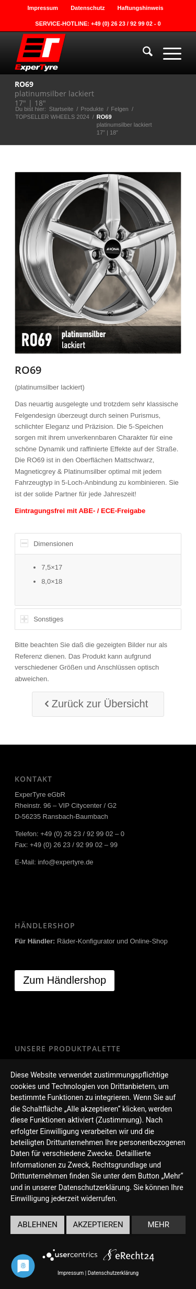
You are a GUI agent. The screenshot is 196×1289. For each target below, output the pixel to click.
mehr (159, 1224)
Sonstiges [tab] (41, 619)
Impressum (42, 8)
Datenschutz (88, 8)
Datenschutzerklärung (113, 1273)
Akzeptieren (98, 1224)
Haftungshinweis (141, 8)
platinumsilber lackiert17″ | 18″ (54, 93)
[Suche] (142, 53)
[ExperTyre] (81, 53)
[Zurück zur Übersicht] (98, 704)
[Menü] (167, 53)
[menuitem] (43, 7)
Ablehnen (37, 1224)
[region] (98, 580)
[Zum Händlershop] (64, 981)
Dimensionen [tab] (46, 543)
